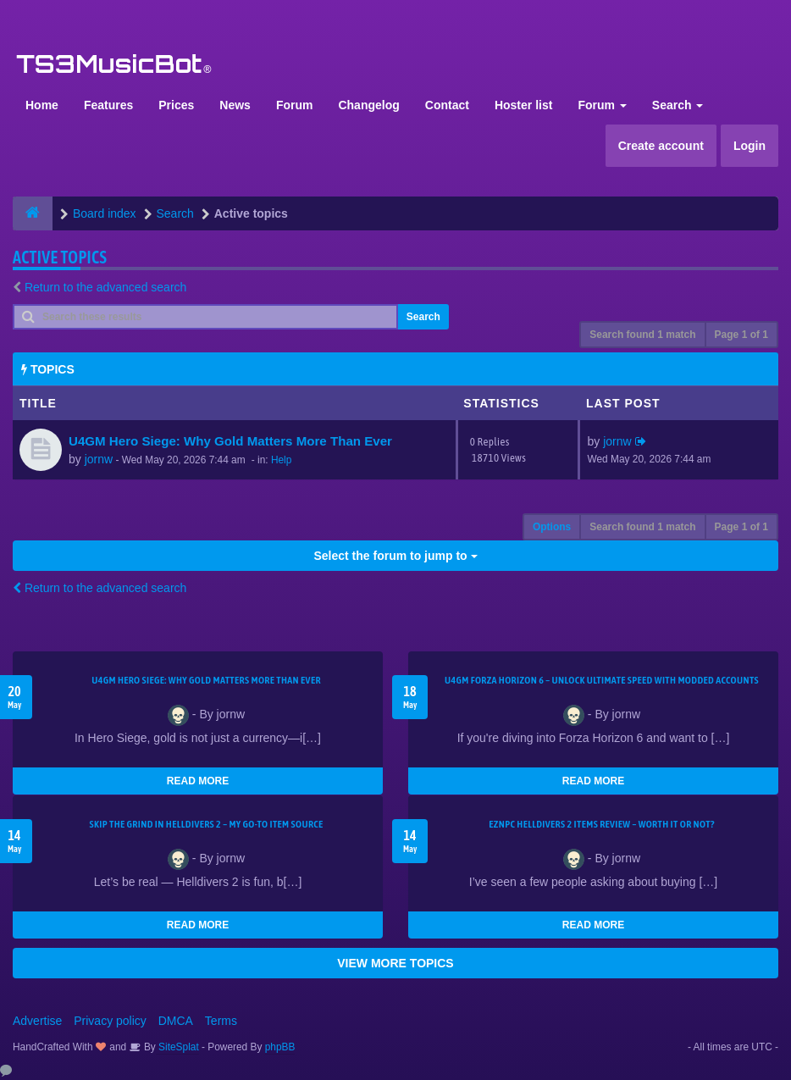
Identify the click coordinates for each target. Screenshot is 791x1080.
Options (552, 527)
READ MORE (198, 781)
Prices (176, 105)
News (235, 105)
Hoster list (523, 105)
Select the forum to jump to (395, 555)
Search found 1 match (642, 335)
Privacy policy (110, 1020)
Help (281, 460)
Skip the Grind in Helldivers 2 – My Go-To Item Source (206, 824)
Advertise (37, 1020)
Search (678, 105)
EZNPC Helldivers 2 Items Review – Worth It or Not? (601, 824)
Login (749, 145)
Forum (294, 105)
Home (41, 105)
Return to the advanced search (105, 287)
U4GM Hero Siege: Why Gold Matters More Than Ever (230, 441)
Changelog (368, 105)
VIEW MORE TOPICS (395, 963)
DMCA (175, 1020)
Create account (661, 145)
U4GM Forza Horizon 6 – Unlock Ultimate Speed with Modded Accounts (602, 680)
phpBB (280, 1047)
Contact (447, 105)
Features (108, 105)
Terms (221, 1020)
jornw (99, 459)
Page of (741, 335)
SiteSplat (177, 1047)
